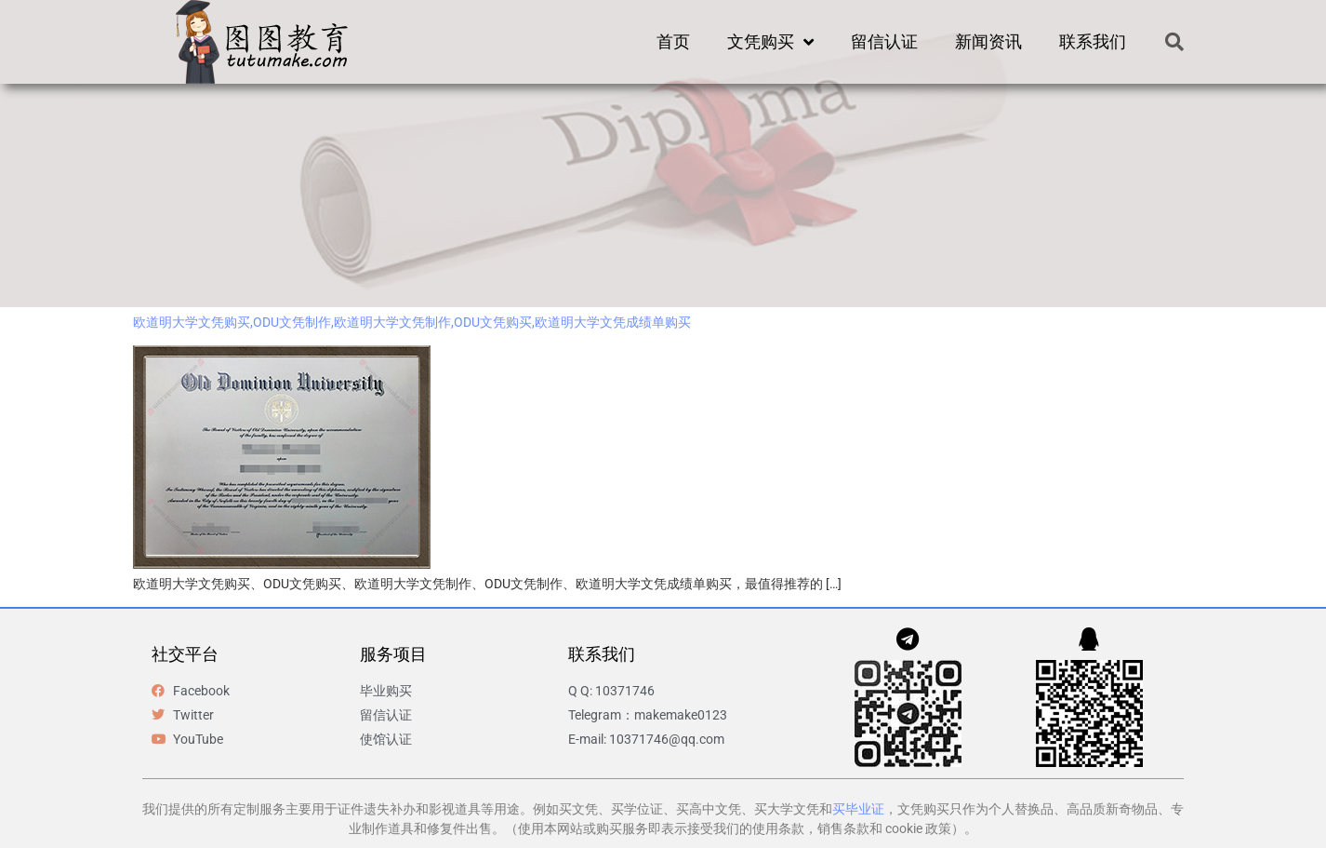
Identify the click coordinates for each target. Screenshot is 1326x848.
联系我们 (1092, 41)
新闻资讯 (988, 41)
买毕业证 (858, 808)
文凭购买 (770, 42)
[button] (1174, 42)
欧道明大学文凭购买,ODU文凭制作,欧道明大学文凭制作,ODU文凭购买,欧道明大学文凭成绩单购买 (412, 322)
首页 (673, 41)
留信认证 (884, 41)
